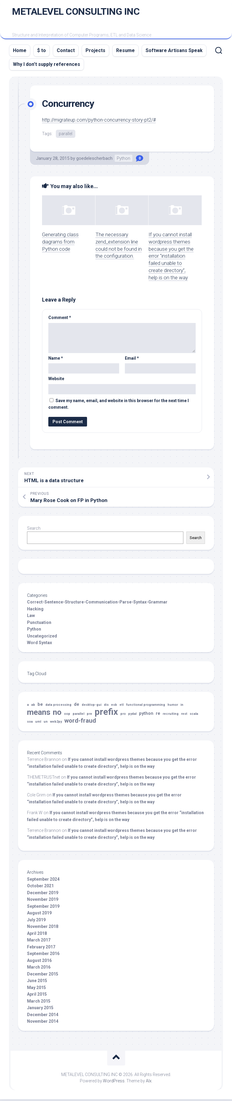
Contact (66, 52)
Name (55, 360)
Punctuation (39, 624)
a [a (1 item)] (28, 707)
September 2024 (43, 881)
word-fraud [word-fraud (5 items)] (80, 722)
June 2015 (37, 982)
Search (34, 530)
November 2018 (42, 928)
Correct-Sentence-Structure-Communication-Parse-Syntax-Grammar (97, 604)
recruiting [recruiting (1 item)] (171, 716)
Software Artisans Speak (174, 52)
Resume (125, 52)
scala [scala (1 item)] (194, 716)
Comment (59, 319)
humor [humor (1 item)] (172, 707)
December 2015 (42, 975)
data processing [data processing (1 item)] (58, 707)
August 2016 (39, 962)
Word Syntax (39, 644)
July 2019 (36, 921)
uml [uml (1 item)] (38, 724)
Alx (149, 1082)
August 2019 (39, 915)
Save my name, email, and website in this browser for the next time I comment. (118, 406)
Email (132, 360)
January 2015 (40, 1009)
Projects (95, 52)
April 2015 (37, 996)
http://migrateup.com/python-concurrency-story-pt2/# (102, 122)
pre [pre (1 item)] (89, 716)
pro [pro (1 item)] (123, 716)
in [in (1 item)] (181, 707)
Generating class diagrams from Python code (60, 244)
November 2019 (42, 901)
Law (31, 617)
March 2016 (38, 969)
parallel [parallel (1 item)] (78, 716)
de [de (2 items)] (76, 706)
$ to (41, 52)
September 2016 (43, 955)
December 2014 (42, 1016)
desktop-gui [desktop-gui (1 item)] (91, 707)
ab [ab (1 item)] (33, 707)
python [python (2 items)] (146, 715)
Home (19, 52)
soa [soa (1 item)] (30, 724)
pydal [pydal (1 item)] (132, 716)
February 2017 (41, 948)
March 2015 (38, 1002)
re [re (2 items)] (158, 715)
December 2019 (42, 894)
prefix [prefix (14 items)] (106, 713)
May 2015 (36, 989)
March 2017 (38, 942)
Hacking (35, 610)
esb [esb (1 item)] (114, 707)
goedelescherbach (94, 160)
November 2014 (42, 1023)
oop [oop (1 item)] (67, 716)
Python (123, 160)
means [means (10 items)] (38, 714)
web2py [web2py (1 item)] (56, 724)
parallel (65, 135)
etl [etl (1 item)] (121, 707)
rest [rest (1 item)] (184, 716)
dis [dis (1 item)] (106, 707)
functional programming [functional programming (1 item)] (145, 707)
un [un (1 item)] (46, 724)
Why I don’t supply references (46, 66)
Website (56, 380)
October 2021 (40, 887)
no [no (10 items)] (57, 714)
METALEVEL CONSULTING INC (76, 12)
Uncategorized (42, 637)
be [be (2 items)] (40, 706)
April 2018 (37, 935)
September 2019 (43, 908)
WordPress (114, 1082)
